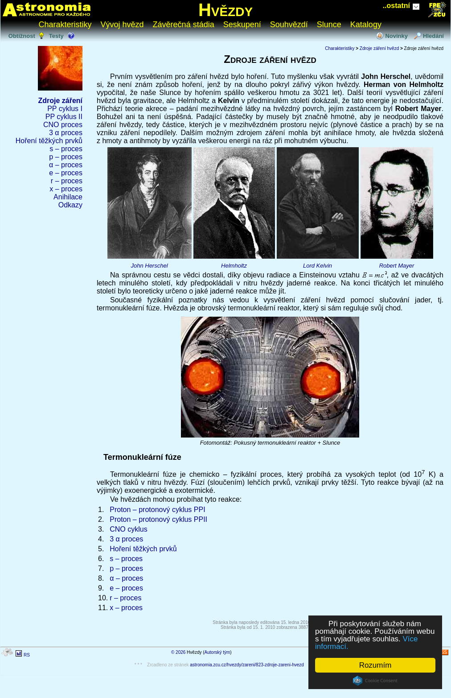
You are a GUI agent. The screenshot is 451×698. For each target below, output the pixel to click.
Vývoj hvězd (122, 24)
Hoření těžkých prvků (49, 141)
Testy (56, 36)
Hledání (433, 36)
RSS (442, 652)
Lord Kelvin (317, 265)
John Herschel (149, 265)
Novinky (396, 36)
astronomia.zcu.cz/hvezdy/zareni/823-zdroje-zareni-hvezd (247, 664)
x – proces (65, 189)
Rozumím (375, 665)
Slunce (329, 24)
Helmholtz (234, 265)
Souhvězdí (289, 24)
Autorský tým (217, 652)
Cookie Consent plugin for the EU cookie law (375, 681)
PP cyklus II (63, 116)
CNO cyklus (128, 529)
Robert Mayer (396, 265)
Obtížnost (21, 36)
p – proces (65, 157)
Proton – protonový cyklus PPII (158, 519)
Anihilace (67, 197)
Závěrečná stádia (183, 24)
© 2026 (178, 652)
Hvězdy (225, 10)
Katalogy (365, 24)
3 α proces (65, 132)
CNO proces (62, 124)
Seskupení (242, 24)
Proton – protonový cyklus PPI (157, 509)
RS (27, 655)
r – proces (66, 181)
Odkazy (70, 205)
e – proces (65, 173)
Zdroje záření (60, 100)
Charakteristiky (65, 24)
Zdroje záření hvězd (379, 48)
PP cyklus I (64, 108)
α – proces (65, 165)
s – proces (65, 149)
